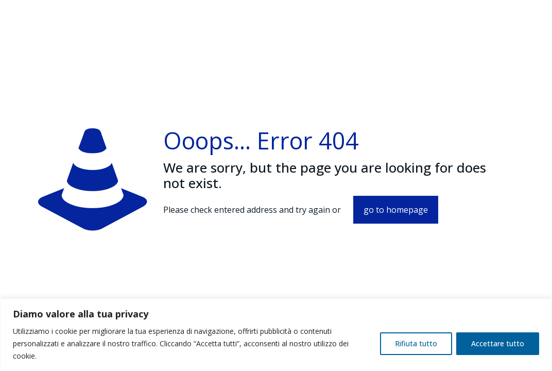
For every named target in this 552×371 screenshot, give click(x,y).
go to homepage (396, 209)
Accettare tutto (497, 343)
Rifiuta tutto (416, 343)
